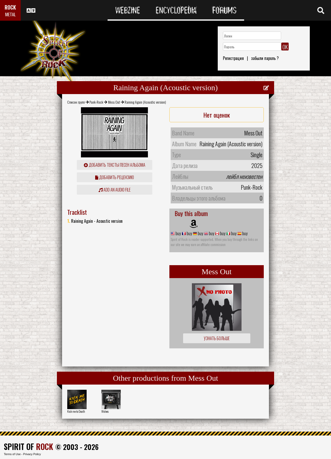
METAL (10, 14)
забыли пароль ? (265, 58)
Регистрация (233, 58)
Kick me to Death (76, 411)
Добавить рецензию (114, 177)
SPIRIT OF (28, 446)
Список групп (76, 102)
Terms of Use (12, 454)
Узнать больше (217, 338)
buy (178, 233)
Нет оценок (216, 114)
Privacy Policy (32, 454)
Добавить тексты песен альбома (114, 165)
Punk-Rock (96, 102)
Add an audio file (115, 190)
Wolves (105, 411)
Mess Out (114, 102)
